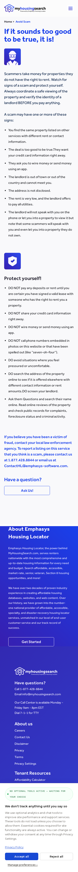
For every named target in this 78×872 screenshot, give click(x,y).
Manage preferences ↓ (23, 864)
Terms (19, 757)
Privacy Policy (14, 847)
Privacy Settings (25, 763)
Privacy (19, 750)
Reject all (56, 856)
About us (24, 724)
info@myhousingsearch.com (41, 694)
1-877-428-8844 (31, 689)
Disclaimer (21, 743)
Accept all (21, 856)
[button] (70, 8)
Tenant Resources (33, 773)
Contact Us (22, 737)
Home (8, 21)
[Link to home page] (35, 8)
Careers (20, 730)
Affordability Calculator (30, 779)
